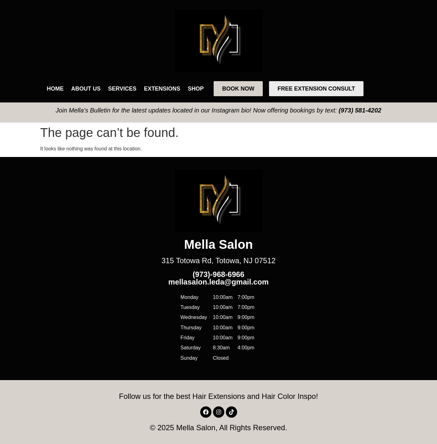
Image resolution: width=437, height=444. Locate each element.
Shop (196, 89)
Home (55, 89)
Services (122, 89)
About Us (86, 89)
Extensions (162, 89)
